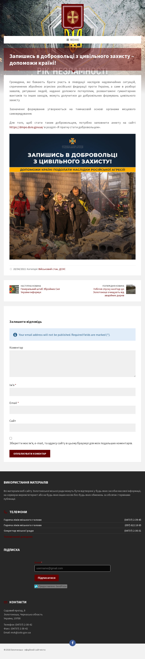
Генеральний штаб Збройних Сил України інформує (40, 290)
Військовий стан (48, 269)
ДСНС (62, 269)
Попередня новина (113, 285)
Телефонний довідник (18, 536)
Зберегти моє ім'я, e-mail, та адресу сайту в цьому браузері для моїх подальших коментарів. (71, 443)
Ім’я (12, 385)
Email (14, 403)
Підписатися (47, 577)
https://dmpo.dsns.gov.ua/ (26, 127)
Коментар (16, 347)
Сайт (12, 421)
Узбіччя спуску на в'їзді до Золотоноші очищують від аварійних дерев (108, 292)
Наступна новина (31, 285)
